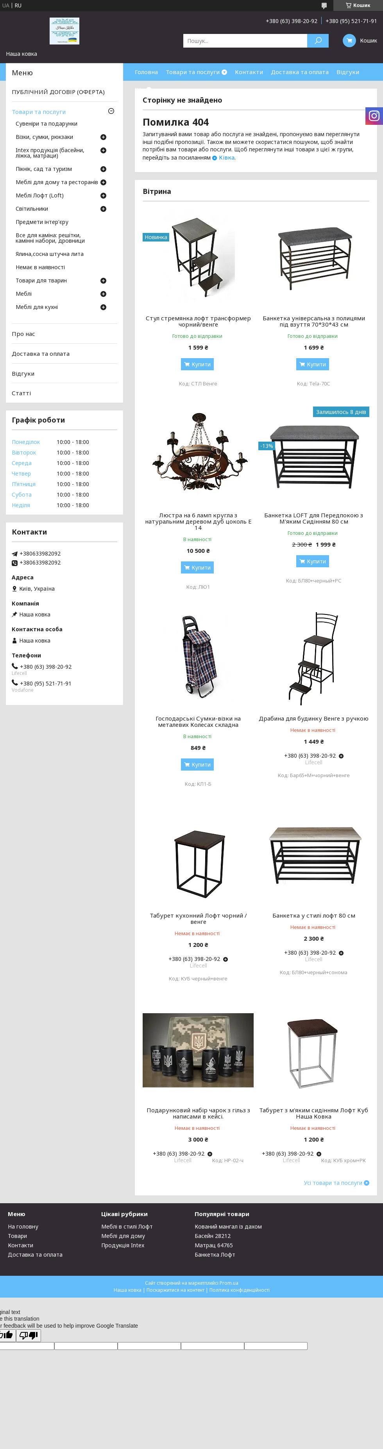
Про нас (23, 333)
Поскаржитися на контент (175, 1290)
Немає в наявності (40, 268)
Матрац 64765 (214, 1245)
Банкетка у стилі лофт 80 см (313, 915)
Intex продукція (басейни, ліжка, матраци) (50, 153)
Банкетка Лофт (215, 1254)
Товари (17, 1235)
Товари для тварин (41, 281)
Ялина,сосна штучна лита (50, 254)
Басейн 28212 (213, 1235)
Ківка (226, 157)
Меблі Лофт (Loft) (40, 196)
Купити (201, 364)
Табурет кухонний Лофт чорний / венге (198, 918)
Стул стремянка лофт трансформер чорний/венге (198, 321)
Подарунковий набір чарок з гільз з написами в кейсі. (198, 1113)
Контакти (249, 72)
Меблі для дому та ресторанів (57, 182)
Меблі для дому (123, 1235)
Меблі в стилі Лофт (127, 1226)
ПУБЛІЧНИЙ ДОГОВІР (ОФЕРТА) (58, 92)
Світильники (32, 209)
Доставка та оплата (300, 72)
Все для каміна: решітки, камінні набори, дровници (50, 238)
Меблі (24, 294)
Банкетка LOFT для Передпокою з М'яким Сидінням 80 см (313, 518)
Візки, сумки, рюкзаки (44, 137)
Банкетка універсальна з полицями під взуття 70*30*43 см (314, 321)
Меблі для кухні (37, 307)
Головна (146, 72)
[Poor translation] (28, 1335)
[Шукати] (318, 41)
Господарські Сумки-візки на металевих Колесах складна (198, 721)
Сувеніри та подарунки (46, 124)
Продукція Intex (122, 1245)
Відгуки (347, 72)
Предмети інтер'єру (42, 222)
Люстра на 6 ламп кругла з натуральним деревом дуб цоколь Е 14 (198, 521)
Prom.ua (229, 1283)
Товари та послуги (193, 72)
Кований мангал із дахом (228, 1226)
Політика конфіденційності (239, 1290)
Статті (21, 393)
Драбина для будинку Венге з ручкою (314, 718)
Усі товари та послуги (333, 1182)
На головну (23, 1226)
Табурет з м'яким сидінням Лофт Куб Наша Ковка (313, 1113)
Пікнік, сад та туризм (44, 169)
